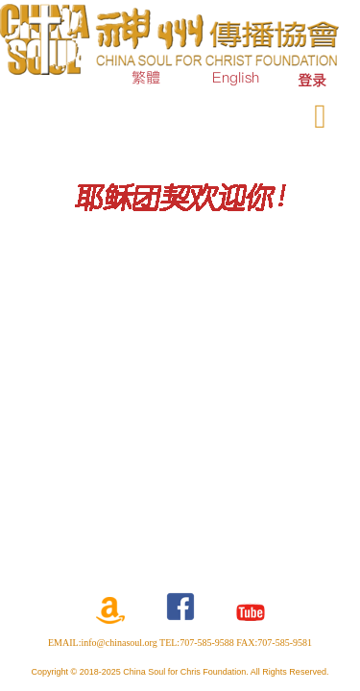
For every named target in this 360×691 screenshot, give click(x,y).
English (235, 77)
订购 (181, 112)
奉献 (239, 112)
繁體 (146, 77)
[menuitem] (312, 80)
